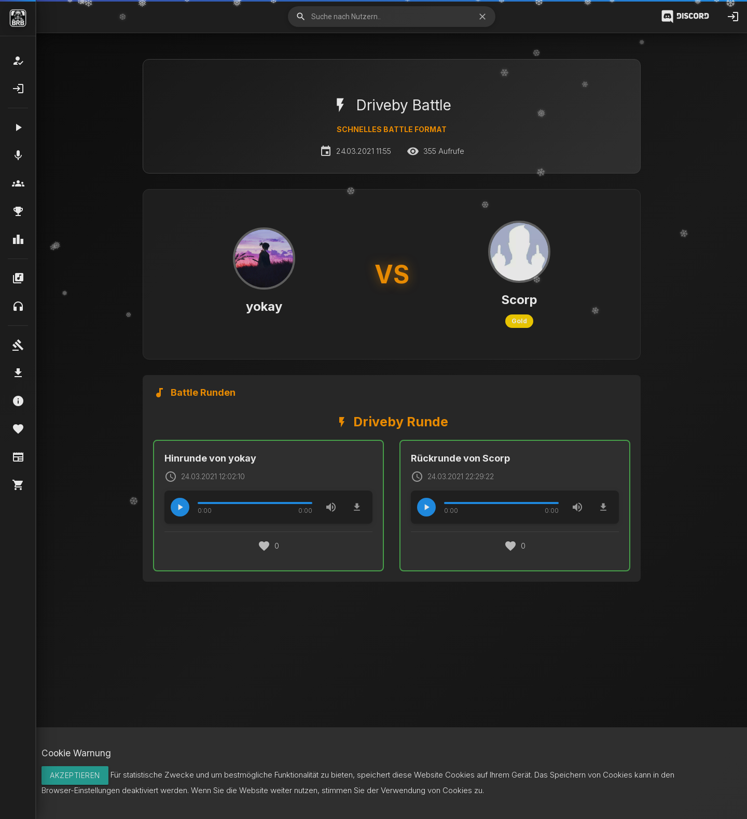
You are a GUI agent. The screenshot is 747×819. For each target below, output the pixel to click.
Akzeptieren (75, 775)
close (482, 16)
